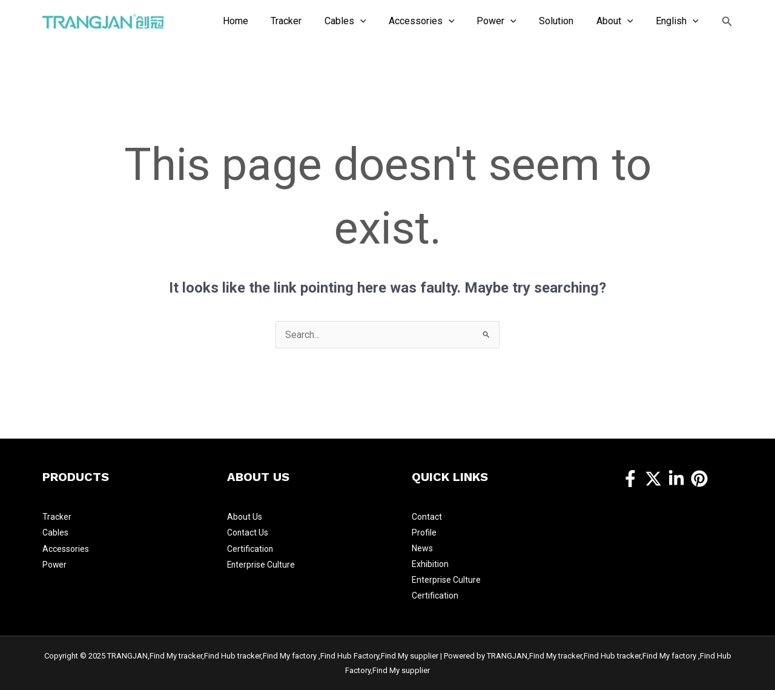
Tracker (56, 517)
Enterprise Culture (261, 564)
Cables (55, 532)
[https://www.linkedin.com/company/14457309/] (676, 478)
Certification (250, 548)
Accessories (65, 548)
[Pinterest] (699, 478)
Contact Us (248, 532)
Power (54, 564)
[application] (378, 21)
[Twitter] (653, 478)
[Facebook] (630, 478)
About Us (244, 517)
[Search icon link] (727, 21)
